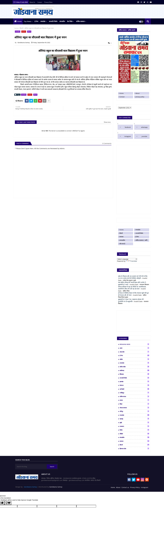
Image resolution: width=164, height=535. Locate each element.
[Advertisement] (133, 179)
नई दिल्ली (134, 389)
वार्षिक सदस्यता (80, 21)
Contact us (125, 487)
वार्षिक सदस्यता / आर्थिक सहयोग (142, 240)
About (138, 93)
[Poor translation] (7, 503)
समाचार (24, 32)
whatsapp (144, 127)
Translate (131, 261)
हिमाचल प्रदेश (134, 449)
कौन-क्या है (122, 244)
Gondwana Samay (30, 487)
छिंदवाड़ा (134, 374)
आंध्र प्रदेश (134, 352)
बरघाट (134, 400)
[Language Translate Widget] (127, 259)
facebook (128, 127)
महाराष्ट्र (134, 419)
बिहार (134, 404)
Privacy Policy (135, 487)
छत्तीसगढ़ (134, 370)
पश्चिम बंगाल (134, 396)
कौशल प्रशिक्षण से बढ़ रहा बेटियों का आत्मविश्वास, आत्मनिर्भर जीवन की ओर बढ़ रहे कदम (132, 288)
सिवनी (21, 28)
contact (39, 2)
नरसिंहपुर (134, 393)
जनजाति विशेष (53, 21)
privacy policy (48, 2)
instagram (127, 136)
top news (27, 21)
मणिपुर (134, 411)
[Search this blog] (31, 466)
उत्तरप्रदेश (134, 363)
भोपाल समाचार (134, 408)
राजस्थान (134, 426)
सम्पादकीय (122, 240)
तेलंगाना (134, 385)
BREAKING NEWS (134, 344)
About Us (32, 2)
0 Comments (106, 143)
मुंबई (134, 423)
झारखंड (134, 381)
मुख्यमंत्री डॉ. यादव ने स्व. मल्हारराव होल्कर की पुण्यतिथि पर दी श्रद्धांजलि (131, 300)
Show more (107, 122)
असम (134, 348)
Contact (122, 97)
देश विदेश (70, 21)
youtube (144, 136)
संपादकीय (62, 21)
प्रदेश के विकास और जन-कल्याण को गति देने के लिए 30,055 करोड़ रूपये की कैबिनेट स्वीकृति (132, 277)
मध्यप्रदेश (42, 21)
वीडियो (134, 434)
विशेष (134, 430)
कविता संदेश (134, 367)
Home (19, 21)
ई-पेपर (36, 21)
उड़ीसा (134, 359)
